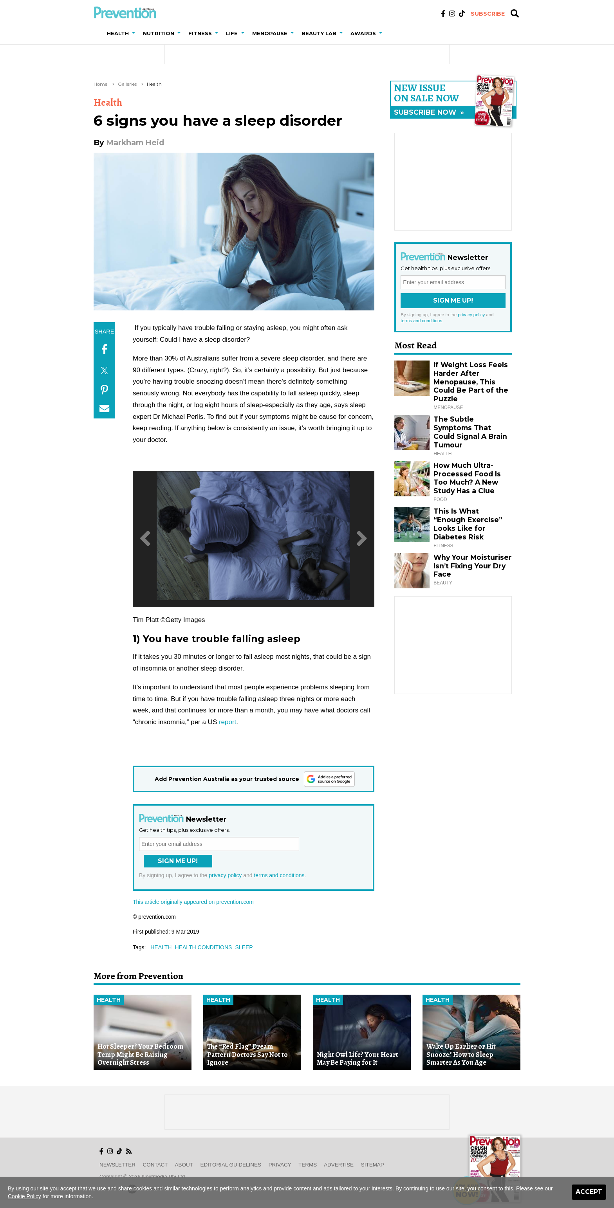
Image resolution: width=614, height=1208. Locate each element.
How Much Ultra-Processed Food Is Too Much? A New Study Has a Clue (467, 478)
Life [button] (232, 33)
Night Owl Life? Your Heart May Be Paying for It (357, 1059)
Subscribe (488, 13)
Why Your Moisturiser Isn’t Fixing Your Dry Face (472, 566)
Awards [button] (363, 33)
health (161, 947)
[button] (135, 33)
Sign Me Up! (178, 861)
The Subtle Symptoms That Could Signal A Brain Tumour (470, 432)
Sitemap (372, 1165)
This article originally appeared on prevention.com (193, 902)
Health (154, 84)
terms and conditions (279, 875)
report (227, 722)
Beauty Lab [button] (319, 33)
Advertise (339, 1165)
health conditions (203, 947)
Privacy (280, 1165)
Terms (307, 1165)
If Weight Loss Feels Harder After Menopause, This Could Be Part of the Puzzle (470, 382)
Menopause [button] (269, 33)
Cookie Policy (24, 1196)
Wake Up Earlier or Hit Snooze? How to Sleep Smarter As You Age (461, 1054)
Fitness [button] (200, 33)
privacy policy (225, 875)
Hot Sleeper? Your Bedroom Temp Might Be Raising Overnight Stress (140, 1054)
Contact (155, 1165)
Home (100, 84)
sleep (244, 947)
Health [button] (118, 33)
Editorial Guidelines (230, 1165)
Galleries (127, 84)
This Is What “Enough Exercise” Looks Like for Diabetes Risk (467, 524)
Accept (589, 1191)
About (184, 1165)
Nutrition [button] (158, 33)
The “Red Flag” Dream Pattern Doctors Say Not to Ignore (247, 1054)
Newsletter (117, 1165)
